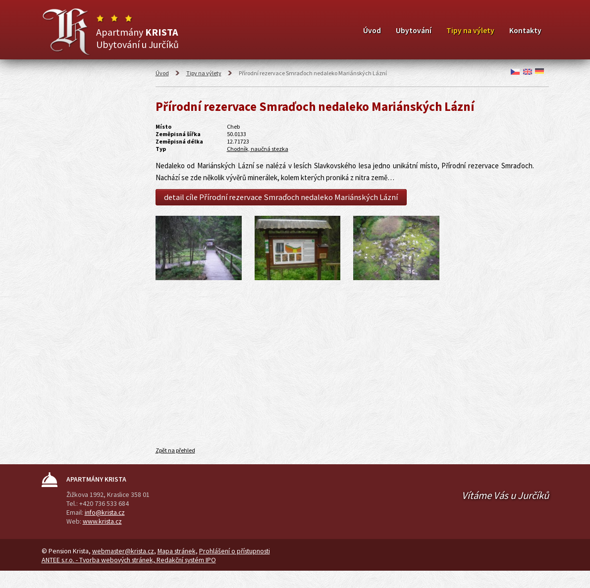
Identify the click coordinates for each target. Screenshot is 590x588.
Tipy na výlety (470, 30)
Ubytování (413, 30)
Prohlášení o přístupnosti (234, 550)
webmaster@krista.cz (123, 550)
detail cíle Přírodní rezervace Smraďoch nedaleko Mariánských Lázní (281, 197)
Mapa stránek (177, 550)
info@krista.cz (105, 512)
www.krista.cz (102, 521)
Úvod (372, 30)
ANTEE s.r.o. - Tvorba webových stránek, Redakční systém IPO (129, 559)
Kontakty (525, 30)
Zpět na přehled (175, 450)
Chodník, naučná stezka (257, 148)
